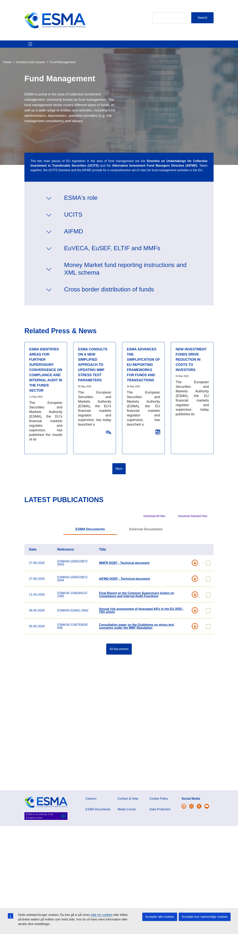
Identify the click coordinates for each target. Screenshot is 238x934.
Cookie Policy (159, 798)
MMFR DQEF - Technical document (124, 572)
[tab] (90, 539)
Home (7, 71)
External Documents (145, 538)
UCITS (73, 223)
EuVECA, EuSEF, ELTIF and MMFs (112, 257)
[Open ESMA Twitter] (184, 806)
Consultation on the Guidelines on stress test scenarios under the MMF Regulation (108, 441)
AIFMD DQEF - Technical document (124, 588)
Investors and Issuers (30, 71)
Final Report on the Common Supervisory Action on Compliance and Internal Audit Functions (136, 604)
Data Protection (160, 809)
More (119, 477)
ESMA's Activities (57, 48)
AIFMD (73, 240)
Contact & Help (192, 48)
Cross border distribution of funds (109, 298)
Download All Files (154, 525)
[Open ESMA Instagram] (191, 806)
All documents (119, 658)
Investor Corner (125, 48)
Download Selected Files (192, 525)
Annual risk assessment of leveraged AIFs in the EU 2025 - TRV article (141, 619)
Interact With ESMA (159, 48)
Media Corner (126, 809)
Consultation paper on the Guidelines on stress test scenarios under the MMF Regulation (136, 635)
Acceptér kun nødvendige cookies (205, 916)
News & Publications (92, 48)
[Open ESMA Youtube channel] (206, 806)
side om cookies (102, 914)
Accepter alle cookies (159, 916)
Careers (91, 798)
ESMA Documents (90, 538)
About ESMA (28, 48)
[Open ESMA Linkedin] (199, 806)
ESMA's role (80, 206)
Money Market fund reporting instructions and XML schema (125, 278)
